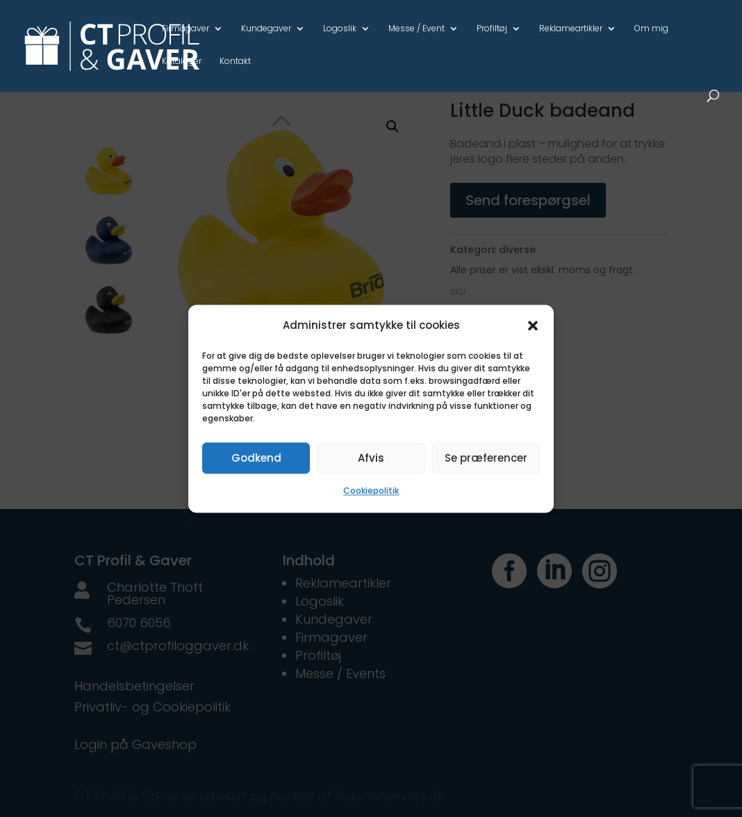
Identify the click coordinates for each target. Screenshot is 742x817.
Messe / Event (416, 29)
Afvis (371, 458)
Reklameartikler (570, 29)
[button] (533, 325)
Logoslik (339, 29)
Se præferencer (486, 458)
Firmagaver (185, 29)
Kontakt (235, 62)
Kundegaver (266, 29)
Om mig (651, 29)
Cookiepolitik (371, 491)
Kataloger (181, 62)
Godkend (256, 458)
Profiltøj (492, 29)
